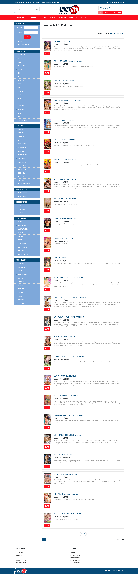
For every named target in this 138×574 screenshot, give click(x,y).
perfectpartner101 (23, 274)
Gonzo (18, 76)
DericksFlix (20, 289)
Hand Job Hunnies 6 (62, 81)
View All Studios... (22, 254)
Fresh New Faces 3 (61, 61)
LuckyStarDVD (21, 267)
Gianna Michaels (22, 155)
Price (114, 33)
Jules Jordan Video (22, 243)
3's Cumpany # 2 (60, 455)
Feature (19, 69)
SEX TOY (112, 12)
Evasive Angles (71, 376)
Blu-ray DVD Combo (22, 209)
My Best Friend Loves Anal (64, 514)
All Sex (19, 58)
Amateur (19, 62)
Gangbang (20, 106)
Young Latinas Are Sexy (63, 278)
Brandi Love (20, 136)
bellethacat (20, 292)
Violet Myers (20, 173)
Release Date (120, 33)
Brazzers (20, 236)
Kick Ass (83, 297)
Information (62, 17)
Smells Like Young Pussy (64, 100)
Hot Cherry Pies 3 (61, 199)
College (19, 98)
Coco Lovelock (21, 144)
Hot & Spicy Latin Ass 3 (63, 396)
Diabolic (64, 258)
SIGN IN (27, 37)
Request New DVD (75, 557)
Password (19, 32)
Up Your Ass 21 (60, 41)
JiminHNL (19, 271)
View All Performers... (23, 184)
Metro (72, 81)
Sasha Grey (20, 151)
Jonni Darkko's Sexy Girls (64, 435)
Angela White (21, 147)
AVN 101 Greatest (22, 193)
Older (18, 113)
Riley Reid (19, 140)
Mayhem (71, 120)
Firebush (57, 140)
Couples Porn (21, 196)
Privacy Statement (75, 560)
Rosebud (75, 396)
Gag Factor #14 (60, 218)
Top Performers (32, 17)
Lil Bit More (20, 133)
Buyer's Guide (19, 553)
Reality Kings (21, 225)
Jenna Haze (20, 180)
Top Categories (20, 17)
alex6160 (19, 285)
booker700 (20, 300)
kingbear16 (20, 296)
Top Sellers (52, 17)
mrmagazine (20, 263)
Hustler (19, 240)
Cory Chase (20, 176)
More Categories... (22, 120)
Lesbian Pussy (60, 376)
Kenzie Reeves (21, 162)
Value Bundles (21, 55)
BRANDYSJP (20, 281)
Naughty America (22, 229)
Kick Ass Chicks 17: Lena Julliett (67, 297)
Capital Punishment (62, 317)
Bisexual (19, 91)
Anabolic (70, 41)
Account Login (81, 17)
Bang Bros (20, 232)
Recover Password (23, 44)
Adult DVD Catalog (21, 560)
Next (83, 534)
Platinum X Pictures (75, 61)
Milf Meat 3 (58, 494)
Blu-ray (19, 205)
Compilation (20, 66)
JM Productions (72, 218)
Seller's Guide (19, 555)
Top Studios (42, 17)
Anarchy (72, 238)
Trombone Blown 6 (61, 238)
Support (71, 17)
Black (18, 95)
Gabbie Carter (21, 166)
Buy (47, 53)
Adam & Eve (72, 199)
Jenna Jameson (21, 158)
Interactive (20, 80)
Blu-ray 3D (20, 213)
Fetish (18, 73)
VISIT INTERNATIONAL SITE (116, 2)
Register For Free (23, 41)
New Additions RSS (21, 562)
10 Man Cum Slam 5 (61, 337)
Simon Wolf (75, 474)
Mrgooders (20, 303)
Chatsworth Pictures (71, 494)
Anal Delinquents (61, 120)
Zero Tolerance (21, 247)
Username (19, 28)
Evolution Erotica (78, 415)
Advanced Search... (19, 12)
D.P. (17, 102)
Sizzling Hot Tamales (62, 474)
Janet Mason (21, 169)
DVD (101, 12)
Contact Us (73, 553)
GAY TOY (119, 12)
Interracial (20, 109)
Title (111, 33)
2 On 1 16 (57, 258)
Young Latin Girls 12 (62, 179)
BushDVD (19, 278)
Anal (18, 87)
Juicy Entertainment (77, 317)
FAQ (17, 557)
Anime (18, 84)
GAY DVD (106, 12)
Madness (82, 356)
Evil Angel (20, 222)
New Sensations (79, 278)
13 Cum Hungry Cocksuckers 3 (66, 356)
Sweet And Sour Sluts (63, 415)
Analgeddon (59, 159)
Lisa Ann (19, 129)
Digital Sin (20, 251)
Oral (18, 117)
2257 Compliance (75, 562)
